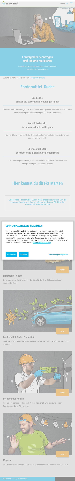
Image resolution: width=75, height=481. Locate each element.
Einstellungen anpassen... (59, 255)
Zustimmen (11, 255)
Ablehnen (23, 255)
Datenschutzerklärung (42, 243)
